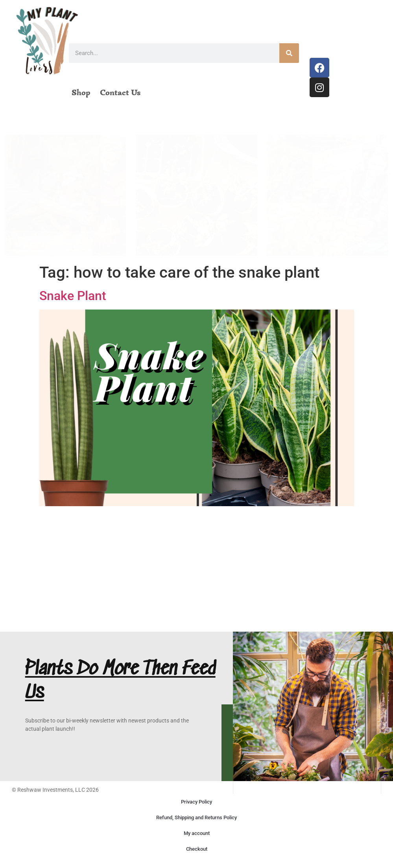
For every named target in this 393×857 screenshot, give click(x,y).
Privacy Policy (196, 802)
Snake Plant (72, 295)
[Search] (289, 53)
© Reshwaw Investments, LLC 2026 (55, 790)
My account (197, 833)
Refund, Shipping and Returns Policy (196, 817)
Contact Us (120, 92)
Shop (81, 92)
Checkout (196, 849)
